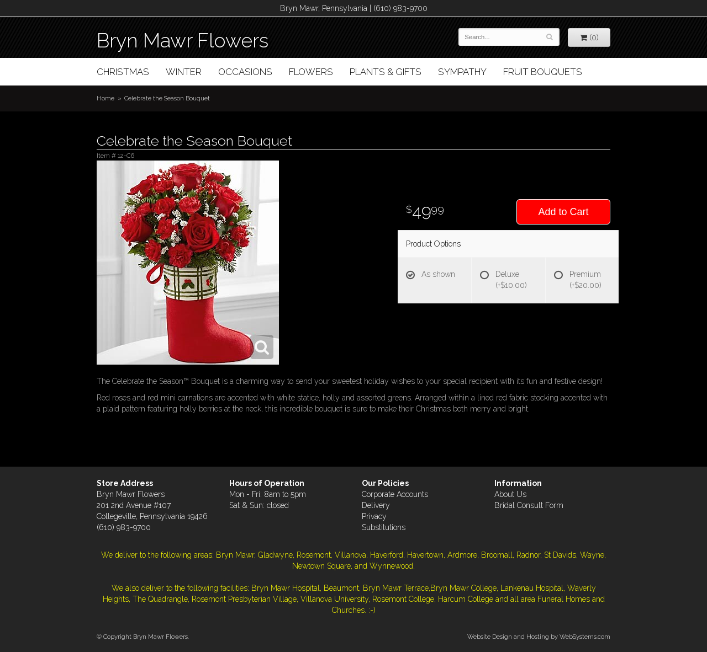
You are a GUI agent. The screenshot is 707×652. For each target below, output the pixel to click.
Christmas (123, 71)
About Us (510, 494)
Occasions (245, 71)
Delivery (376, 505)
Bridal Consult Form (528, 505)
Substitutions (383, 527)
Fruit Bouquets (542, 71)
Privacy (374, 516)
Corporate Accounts (395, 494)
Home (105, 98)
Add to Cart (563, 211)
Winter (184, 71)
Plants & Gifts (385, 71)
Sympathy (462, 71)
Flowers (311, 71)
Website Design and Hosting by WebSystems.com (538, 636)
